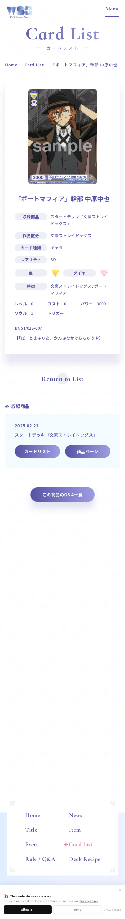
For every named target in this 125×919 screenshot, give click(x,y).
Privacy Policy (89, 901)
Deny (77, 909)
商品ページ (87, 451)
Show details (112, 909)
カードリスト (37, 451)
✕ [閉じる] (119, 889)
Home (11, 65)
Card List (34, 65)
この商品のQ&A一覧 (62, 494)
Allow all (28, 909)
